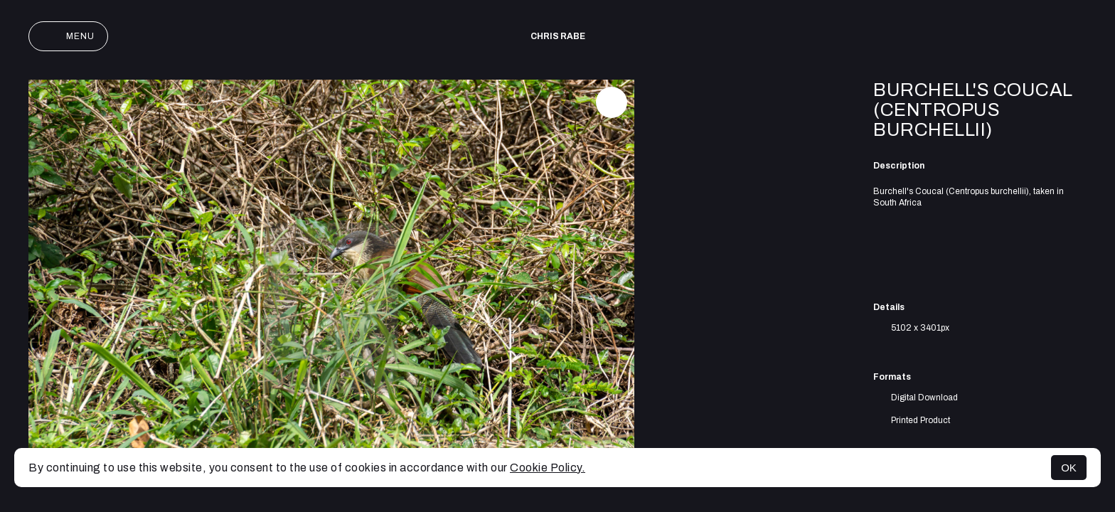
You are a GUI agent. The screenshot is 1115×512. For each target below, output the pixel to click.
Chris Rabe (557, 36)
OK (1069, 468)
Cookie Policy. (547, 468)
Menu (68, 36)
